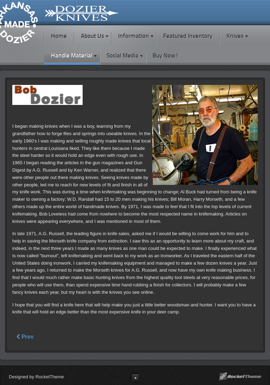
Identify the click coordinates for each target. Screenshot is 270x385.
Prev (25, 337)
